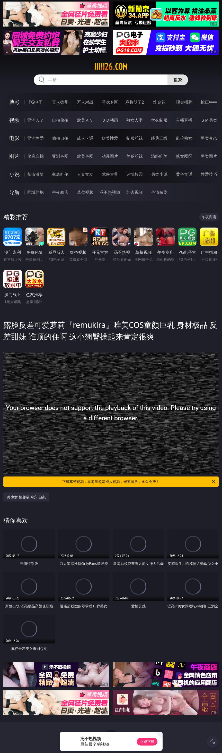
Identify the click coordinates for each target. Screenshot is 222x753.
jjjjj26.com (111, 67)
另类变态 (209, 138)
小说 (14, 174)
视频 (14, 119)
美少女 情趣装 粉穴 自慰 (26, 497)
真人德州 (60, 102)
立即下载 (147, 741)
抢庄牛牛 (209, 102)
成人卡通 (85, 138)
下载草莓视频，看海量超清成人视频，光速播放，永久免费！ (139, 482)
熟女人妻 (134, 120)
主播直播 (184, 120)
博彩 (14, 101)
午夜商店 (60, 192)
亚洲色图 (60, 156)
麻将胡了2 (134, 102)
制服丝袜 (134, 138)
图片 (14, 156)
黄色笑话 (184, 174)
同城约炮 (35, 192)
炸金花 (159, 102)
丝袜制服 (159, 120)
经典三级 (159, 138)
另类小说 (159, 174)
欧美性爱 (110, 138)
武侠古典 (110, 174)
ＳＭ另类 (209, 120)
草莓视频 (85, 192)
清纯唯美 (159, 156)
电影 (14, 138)
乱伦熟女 (184, 138)
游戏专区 (110, 102)
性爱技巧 (209, 174)
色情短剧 (159, 192)
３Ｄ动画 (110, 120)
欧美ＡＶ (85, 120)
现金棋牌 (184, 102)
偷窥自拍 (35, 156)
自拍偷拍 (60, 120)
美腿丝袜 (134, 156)
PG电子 (35, 102)
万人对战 (85, 102)
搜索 (178, 80)
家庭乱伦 (60, 174)
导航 (14, 192)
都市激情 (35, 174)
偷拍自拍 (60, 138)
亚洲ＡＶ (35, 120)
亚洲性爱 (35, 138)
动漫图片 (110, 156)
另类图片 (209, 156)
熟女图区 (184, 156)
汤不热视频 (110, 192)
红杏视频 (134, 192)
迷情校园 (134, 174)
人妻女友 (85, 174)
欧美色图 (85, 156)
